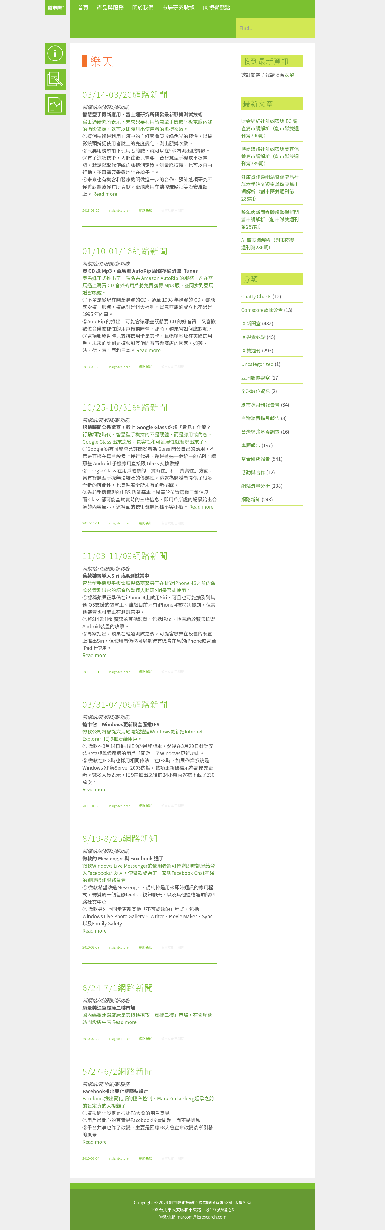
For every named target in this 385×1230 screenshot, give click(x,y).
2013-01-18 (90, 366)
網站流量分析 (255, 485)
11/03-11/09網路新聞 (125, 555)
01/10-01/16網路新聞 (125, 250)
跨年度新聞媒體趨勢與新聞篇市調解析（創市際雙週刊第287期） (270, 219)
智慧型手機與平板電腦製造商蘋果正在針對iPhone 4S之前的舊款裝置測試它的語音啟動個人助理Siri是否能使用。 (149, 586)
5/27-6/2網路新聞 (117, 1071)
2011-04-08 (90, 805)
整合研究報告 (255, 458)
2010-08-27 (90, 947)
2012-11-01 (90, 523)
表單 (289, 74)
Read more (105, 193)
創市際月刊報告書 (260, 404)
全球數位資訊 (255, 391)
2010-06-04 (90, 1158)
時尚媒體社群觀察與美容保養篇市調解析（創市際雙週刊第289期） (270, 156)
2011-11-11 (90, 671)
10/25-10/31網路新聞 (125, 407)
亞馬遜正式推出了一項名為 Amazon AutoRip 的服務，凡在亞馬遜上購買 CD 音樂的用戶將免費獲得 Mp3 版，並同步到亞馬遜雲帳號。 (147, 285)
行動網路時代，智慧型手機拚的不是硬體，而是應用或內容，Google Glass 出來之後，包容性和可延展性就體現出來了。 (147, 438)
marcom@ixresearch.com (201, 1217)
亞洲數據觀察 (255, 377)
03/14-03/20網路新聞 (125, 94)
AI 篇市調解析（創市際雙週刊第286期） (268, 243)
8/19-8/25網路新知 (120, 838)
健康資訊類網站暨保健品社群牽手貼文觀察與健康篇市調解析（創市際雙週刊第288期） (270, 187)
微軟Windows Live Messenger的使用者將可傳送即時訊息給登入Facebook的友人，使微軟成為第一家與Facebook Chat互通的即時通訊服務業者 (148, 873)
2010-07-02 (90, 1038)
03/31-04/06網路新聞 (125, 704)
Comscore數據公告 (262, 309)
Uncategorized (257, 363)
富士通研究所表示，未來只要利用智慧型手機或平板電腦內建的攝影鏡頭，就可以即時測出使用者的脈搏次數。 (147, 125)
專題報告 (250, 445)
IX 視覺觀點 (216, 7)
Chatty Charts (256, 296)
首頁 (83, 7)
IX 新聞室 (251, 323)
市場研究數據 (178, 7)
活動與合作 (253, 472)
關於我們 (143, 7)
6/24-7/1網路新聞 (117, 987)
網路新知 (145, 210)
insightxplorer (119, 210)
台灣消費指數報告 (260, 418)
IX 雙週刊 (251, 350)
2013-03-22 (90, 210)
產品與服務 (110, 7)
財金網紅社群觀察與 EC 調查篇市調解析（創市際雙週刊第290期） (270, 128)
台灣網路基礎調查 (260, 431)
